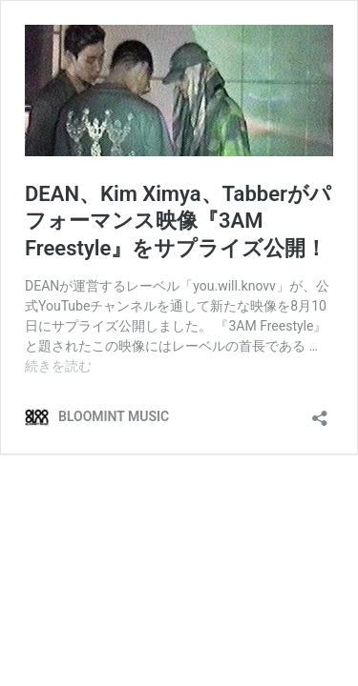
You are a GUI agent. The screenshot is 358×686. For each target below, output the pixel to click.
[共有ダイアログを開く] (319, 412)
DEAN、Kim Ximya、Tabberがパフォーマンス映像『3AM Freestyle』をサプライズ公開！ (178, 221)
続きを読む (58, 365)
